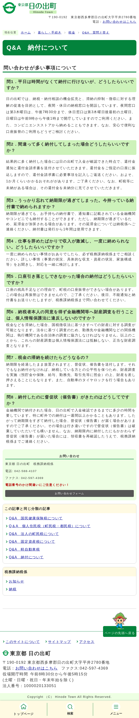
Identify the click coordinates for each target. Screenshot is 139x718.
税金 (71, 32)
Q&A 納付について (26, 557)
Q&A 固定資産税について (32, 541)
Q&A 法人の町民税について (34, 534)
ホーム (26, 32)
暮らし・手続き (49, 32)
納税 (12, 589)
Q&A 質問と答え (95, 32)
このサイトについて (23, 642)
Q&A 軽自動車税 (24, 549)
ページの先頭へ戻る (120, 633)
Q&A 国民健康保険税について (36, 518)
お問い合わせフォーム (69, 493)
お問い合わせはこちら (119, 21)
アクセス (86, 642)
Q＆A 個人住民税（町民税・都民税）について (50, 526)
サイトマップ (59, 642)
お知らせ (16, 581)
